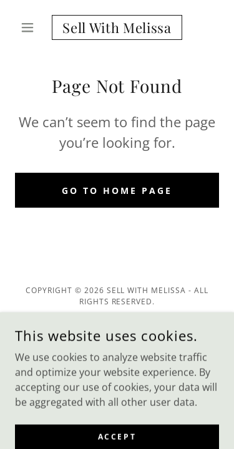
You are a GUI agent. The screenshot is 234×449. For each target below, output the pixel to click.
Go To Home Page (117, 190)
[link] (117, 27)
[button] (30, 27)
